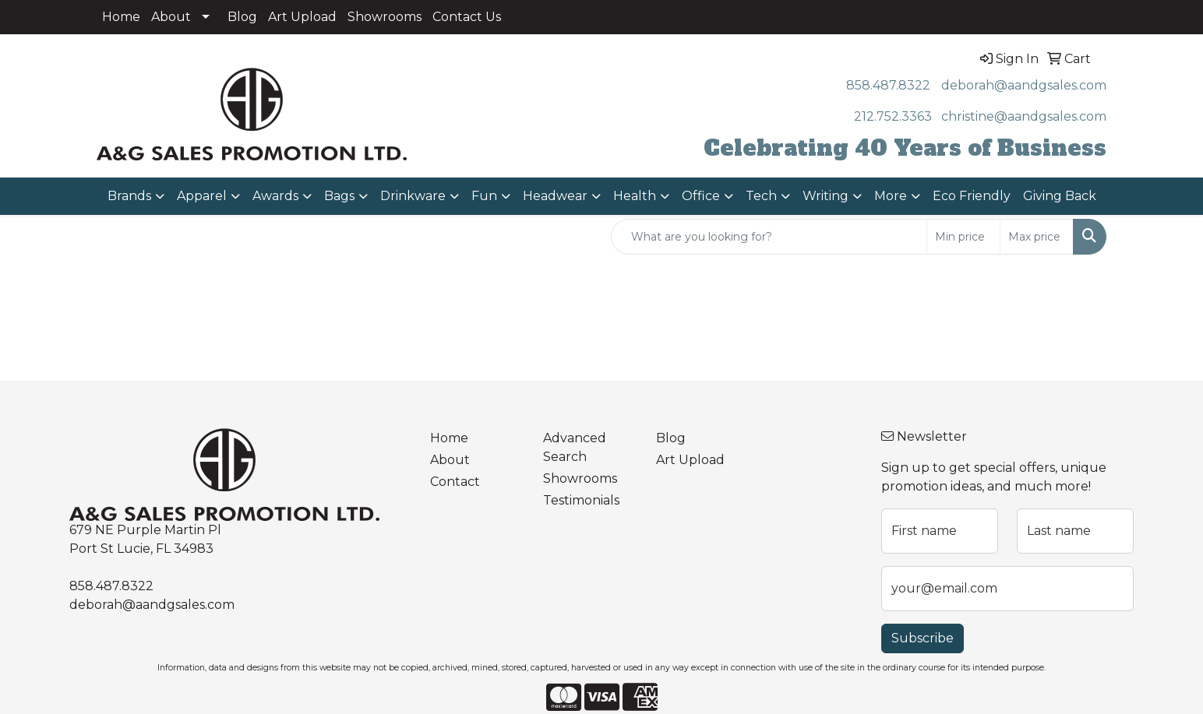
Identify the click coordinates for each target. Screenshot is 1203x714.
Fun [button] (484, 195)
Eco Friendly (972, 195)
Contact (455, 481)
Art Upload (302, 16)
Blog (242, 16)
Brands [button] (129, 195)
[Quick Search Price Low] (963, 237)
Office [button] (701, 195)
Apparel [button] (202, 195)
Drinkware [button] (413, 195)
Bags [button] (339, 195)
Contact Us (466, 16)
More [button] (890, 195)
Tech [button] (761, 195)
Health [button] (634, 195)
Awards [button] (275, 195)
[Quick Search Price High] (1037, 237)
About (171, 16)
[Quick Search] (769, 237)
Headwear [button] (555, 195)
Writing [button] (825, 195)
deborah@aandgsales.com (1023, 85)
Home (121, 16)
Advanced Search (574, 447)
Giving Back (1059, 195)
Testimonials (581, 500)
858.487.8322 (888, 85)
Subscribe (922, 638)
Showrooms (384, 16)
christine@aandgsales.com (1023, 116)
